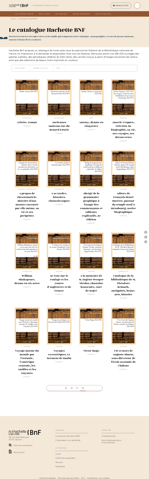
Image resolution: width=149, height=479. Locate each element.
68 (83, 388)
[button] (120, 6)
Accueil (13, 19)
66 (72, 388)
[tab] (11, 14)
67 (77, 388)
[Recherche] (137, 5)
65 (66, 388)
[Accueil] (18, 5)
